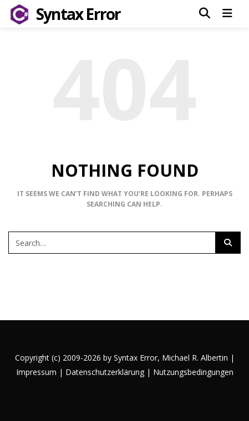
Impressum (36, 372)
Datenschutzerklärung (104, 372)
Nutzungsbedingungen (193, 372)
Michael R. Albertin (196, 357)
